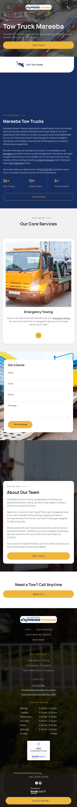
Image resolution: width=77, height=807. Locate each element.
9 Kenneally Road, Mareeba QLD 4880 (38, 694)
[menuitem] (28, 630)
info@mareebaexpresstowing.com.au (38, 689)
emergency (8, 153)
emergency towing (61, 318)
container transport (45, 159)
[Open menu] (8, 7)
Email (10, 383)
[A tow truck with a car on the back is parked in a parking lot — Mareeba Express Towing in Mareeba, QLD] (38, 274)
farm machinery (16, 163)
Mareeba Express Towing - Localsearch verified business (38, 750)
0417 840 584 (46, 169)
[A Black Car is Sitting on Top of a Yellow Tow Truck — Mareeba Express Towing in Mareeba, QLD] (38, 94)
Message (12, 405)
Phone (11, 394)
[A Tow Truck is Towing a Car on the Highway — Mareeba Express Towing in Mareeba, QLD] (38, 462)
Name (11, 372)
